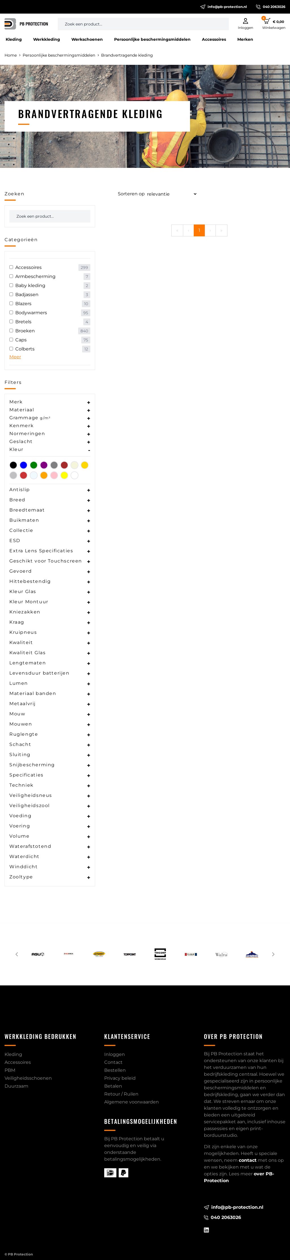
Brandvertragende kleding (127, 55)
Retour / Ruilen (121, 1094)
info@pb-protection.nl (223, 7)
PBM (10, 1070)
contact (248, 1160)
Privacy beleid (120, 1078)
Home (12, 55)
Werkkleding (46, 39)
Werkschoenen (87, 39)
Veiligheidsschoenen (28, 1078)
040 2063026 (270, 7)
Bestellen (115, 1070)
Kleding (14, 39)
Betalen (113, 1086)
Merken (245, 39)
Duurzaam (16, 1086)
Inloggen (114, 1054)
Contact (113, 1062)
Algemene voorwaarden (131, 1102)
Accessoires (214, 39)
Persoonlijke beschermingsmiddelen (152, 39)
